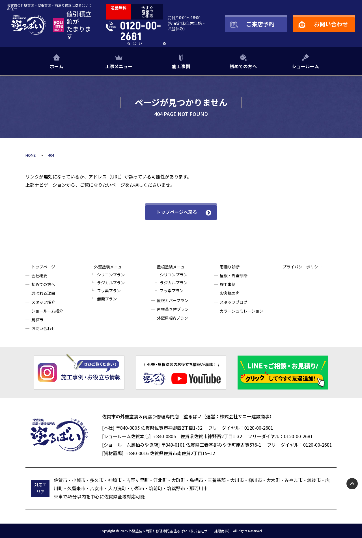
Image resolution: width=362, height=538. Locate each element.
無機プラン (107, 299)
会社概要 (39, 275)
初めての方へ (243, 66)
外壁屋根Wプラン (172, 318)
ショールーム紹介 (47, 311)
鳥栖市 (37, 319)
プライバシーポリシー (302, 267)
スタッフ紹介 (43, 302)
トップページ (43, 267)
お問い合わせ (43, 328)
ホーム (56, 66)
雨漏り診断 (230, 267)
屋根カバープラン (172, 300)
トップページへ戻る (176, 211)
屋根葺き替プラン (173, 309)
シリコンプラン (111, 274)
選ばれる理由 (43, 293)
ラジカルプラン (111, 282)
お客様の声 (230, 293)
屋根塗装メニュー (173, 267)
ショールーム (305, 66)
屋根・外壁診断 (233, 275)
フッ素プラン (109, 290)
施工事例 (181, 66)
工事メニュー (118, 66)
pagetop (352, 483)
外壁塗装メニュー (110, 267)
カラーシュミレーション (241, 311)
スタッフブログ (233, 302)
